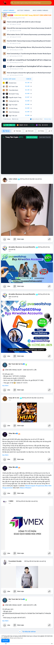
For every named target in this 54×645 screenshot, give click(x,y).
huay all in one (14, 398)
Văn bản (17, 131)
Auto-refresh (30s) (36, 119)
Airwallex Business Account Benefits (22, 247)
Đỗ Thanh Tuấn (13, 86)
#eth (49, 486)
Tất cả (6, 131)
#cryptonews (40, 486)
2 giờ (10, 563)
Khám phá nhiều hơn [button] (16, 638)
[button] (31, 3)
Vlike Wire (12, 433)
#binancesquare (30, 486)
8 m (10, 181)
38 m (10, 298)
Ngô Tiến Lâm (13, 115)
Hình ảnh (29, 131)
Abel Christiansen (14, 112)
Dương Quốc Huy (14, 101)
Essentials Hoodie (15, 561)
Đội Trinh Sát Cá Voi (16, 364)
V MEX (11, 501)
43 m (10, 366)
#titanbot (28, 488)
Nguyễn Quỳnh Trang (15, 97)
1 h (9, 400)
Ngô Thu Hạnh (13, 104)
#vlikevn (22, 488)
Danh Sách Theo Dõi (44, 137)
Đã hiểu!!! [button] (5, 640)
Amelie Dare (12, 83)
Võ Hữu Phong (13, 108)
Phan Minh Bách (13, 90)
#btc (46, 486)
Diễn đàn (15, 119)
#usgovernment (7, 488)
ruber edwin (13, 179)
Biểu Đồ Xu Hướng (32, 137)
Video (41, 131)
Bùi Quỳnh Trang (14, 94)
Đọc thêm (5, 385)
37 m (10, 251)
